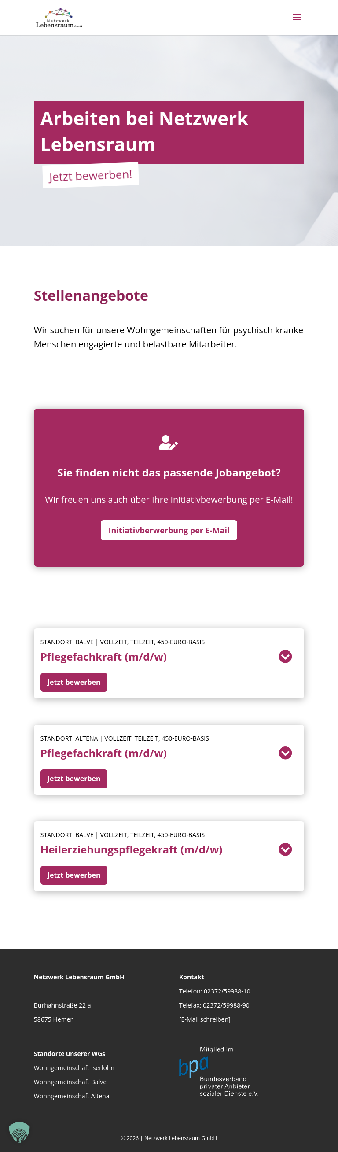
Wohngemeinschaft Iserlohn (74, 1067)
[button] (19, 1132)
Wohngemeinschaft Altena (72, 1096)
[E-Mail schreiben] (205, 1019)
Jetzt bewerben (74, 682)
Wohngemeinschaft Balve (70, 1082)
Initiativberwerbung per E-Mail (169, 530)
